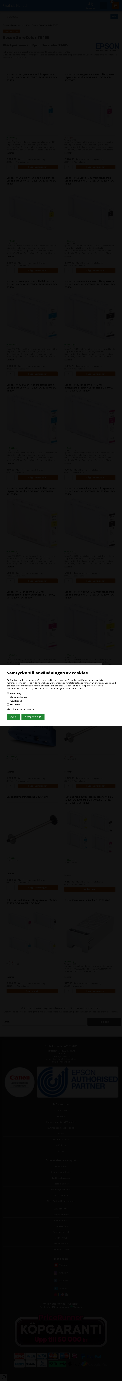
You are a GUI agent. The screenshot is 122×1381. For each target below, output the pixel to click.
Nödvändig (15, 693)
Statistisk (15, 704)
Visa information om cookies (20, 709)
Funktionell (16, 700)
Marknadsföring (18, 697)
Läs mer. (79, 688)
